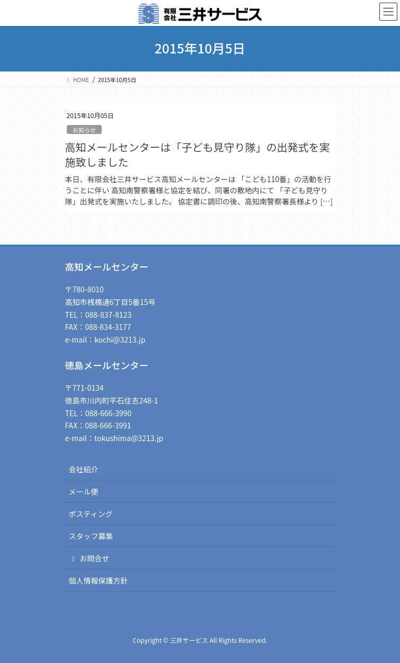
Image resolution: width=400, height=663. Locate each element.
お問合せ (89, 558)
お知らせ (84, 130)
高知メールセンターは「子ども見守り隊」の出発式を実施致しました (197, 154)
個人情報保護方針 (98, 580)
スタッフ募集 (91, 536)
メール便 (84, 491)
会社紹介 (84, 469)
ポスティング (91, 513)
